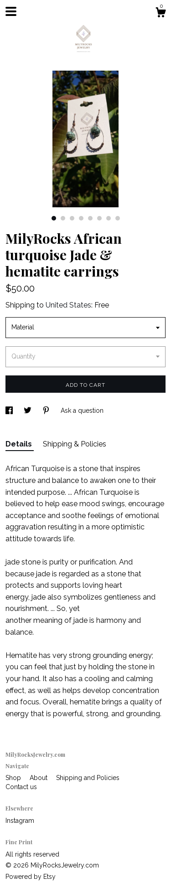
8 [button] (117, 218)
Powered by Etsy (30, 876)
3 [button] (72, 218)
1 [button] (54, 218)
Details (19, 444)
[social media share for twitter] (28, 410)
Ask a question (82, 410)
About (39, 777)
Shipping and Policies (87, 777)
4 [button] (81, 218)
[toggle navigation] (10, 11)
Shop (14, 777)
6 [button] (99, 218)
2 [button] (63, 218)
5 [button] (90, 218)
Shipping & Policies (74, 444)
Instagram (19, 820)
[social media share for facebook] (10, 410)
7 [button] (108, 218)
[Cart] (160, 14)
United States (68, 305)
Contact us (21, 786)
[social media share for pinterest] (47, 410)
